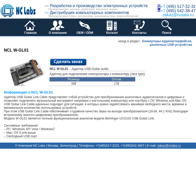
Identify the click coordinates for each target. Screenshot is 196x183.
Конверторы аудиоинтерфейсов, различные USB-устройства (167, 43)
